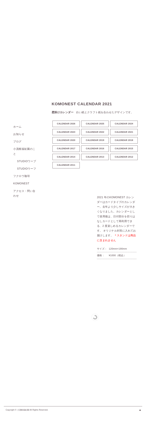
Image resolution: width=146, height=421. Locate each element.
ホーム (17, 126)
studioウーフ (26, 168)
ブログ (17, 141)
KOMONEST (21, 183)
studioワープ (26, 161)
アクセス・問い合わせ (24, 193)
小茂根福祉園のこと (24, 151)
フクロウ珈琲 (21, 176)
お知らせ (18, 134)
